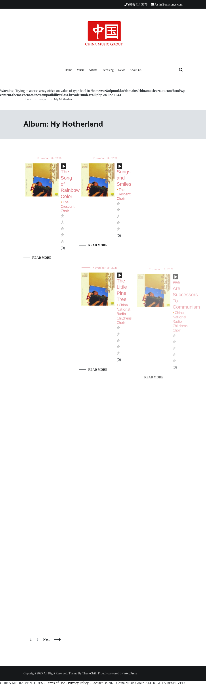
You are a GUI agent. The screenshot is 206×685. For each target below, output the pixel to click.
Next (46, 639)
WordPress (130, 673)
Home (68, 70)
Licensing (107, 70)
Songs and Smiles (124, 178)
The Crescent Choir (68, 206)
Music (80, 70)
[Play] (64, 166)
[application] (63, 167)
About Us (135, 70)
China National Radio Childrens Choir (124, 317)
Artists (93, 70)
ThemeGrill (89, 673)
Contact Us (99, 683)
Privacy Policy (78, 683)
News (121, 70)
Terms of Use (55, 683)
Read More (41, 257)
